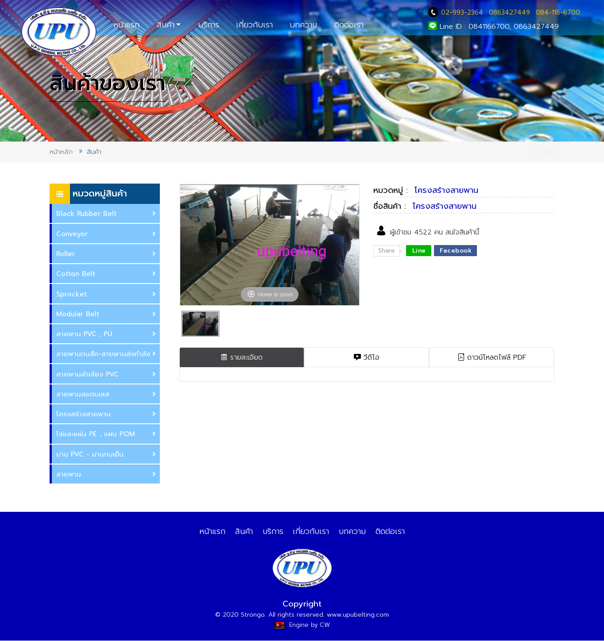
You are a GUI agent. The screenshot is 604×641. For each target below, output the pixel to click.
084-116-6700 (558, 12)
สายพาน (106, 474)
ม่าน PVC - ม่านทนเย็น (106, 454)
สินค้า (165, 25)
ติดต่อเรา (349, 25)
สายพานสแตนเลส (106, 394)
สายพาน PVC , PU (106, 334)
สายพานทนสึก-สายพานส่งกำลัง (106, 354)
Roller (106, 254)
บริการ (208, 25)
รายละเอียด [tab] (242, 357)
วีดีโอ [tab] (366, 357)
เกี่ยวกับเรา (254, 25)
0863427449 (509, 12)
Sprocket (106, 294)
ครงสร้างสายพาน (106, 414)
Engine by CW (302, 625)
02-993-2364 (457, 12)
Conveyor (106, 234)
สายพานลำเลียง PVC (106, 374)
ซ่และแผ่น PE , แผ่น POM (106, 434)
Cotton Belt (106, 274)
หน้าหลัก (61, 152)
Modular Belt (106, 314)
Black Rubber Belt (106, 214)
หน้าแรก (126, 25)
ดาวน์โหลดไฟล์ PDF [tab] (491, 357)
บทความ (303, 25)
